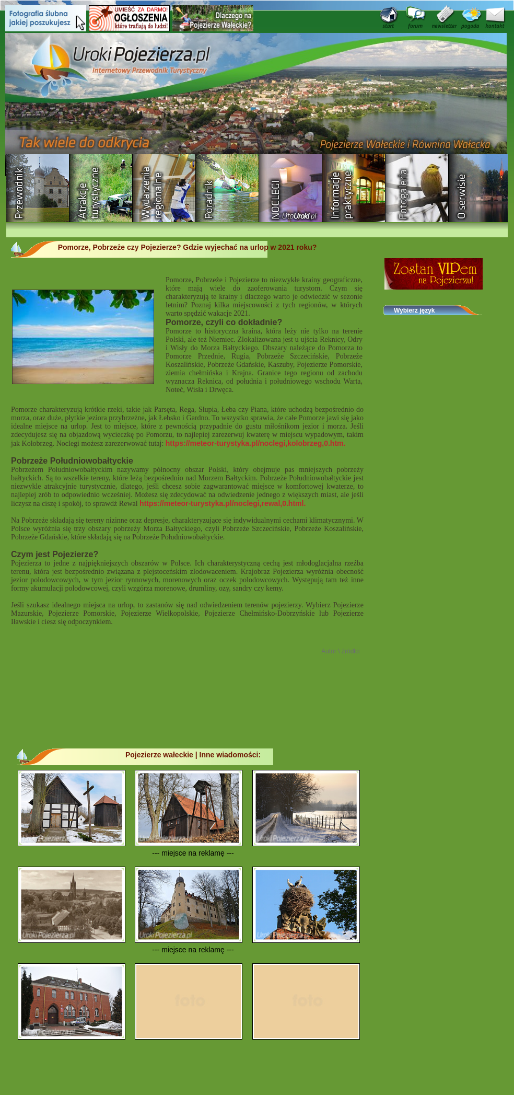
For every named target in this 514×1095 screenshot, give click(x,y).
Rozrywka (101, 188)
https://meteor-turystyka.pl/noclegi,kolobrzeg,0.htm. (256, 443)
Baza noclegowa (290, 188)
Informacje (354, 188)
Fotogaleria (417, 188)
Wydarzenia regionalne (164, 188)
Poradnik (227, 188)
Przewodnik (37, 188)
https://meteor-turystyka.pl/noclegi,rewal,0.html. (222, 503)
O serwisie (480, 188)
